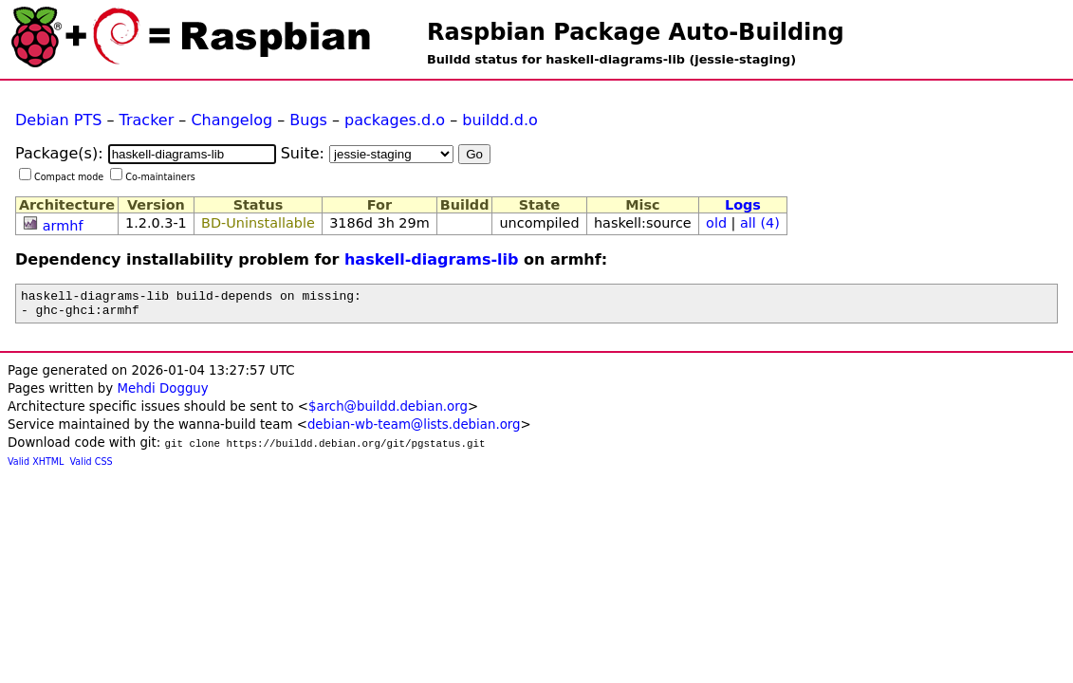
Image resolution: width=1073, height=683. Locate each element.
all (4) (760, 223)
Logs (743, 204)
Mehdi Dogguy (162, 394)
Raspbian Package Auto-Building (635, 32)
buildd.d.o (500, 120)
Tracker (147, 120)
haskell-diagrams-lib (431, 259)
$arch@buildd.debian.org (388, 412)
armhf (63, 225)
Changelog (231, 120)
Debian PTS (58, 120)
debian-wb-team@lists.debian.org (414, 430)
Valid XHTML (36, 467)
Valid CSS (91, 467)
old (716, 223)
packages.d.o (394, 120)
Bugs (308, 120)
